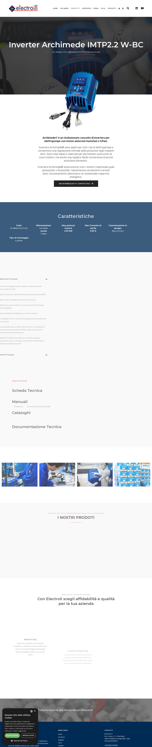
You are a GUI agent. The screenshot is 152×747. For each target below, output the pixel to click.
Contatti (110, 5)
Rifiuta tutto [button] (28, 736)
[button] (20, 740)
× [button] (35, 711)
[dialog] (20, 726)
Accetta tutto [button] (12, 736)
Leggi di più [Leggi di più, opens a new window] (22, 731)
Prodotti (73, 5)
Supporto (84, 5)
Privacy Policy (139, 735)
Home (53, 5)
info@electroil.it (110, 714)
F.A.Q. (101, 5)
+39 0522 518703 (111, 711)
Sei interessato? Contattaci (76, 184)
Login (60, 714)
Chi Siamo (62, 5)
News (94, 5)
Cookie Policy (128, 735)
